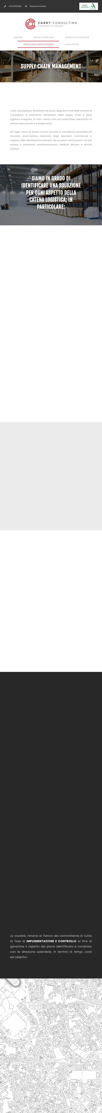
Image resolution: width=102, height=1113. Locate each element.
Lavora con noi (71, 44)
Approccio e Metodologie (77, 37)
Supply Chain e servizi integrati (38, 44)
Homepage (18, 37)
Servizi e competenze (44, 37)
